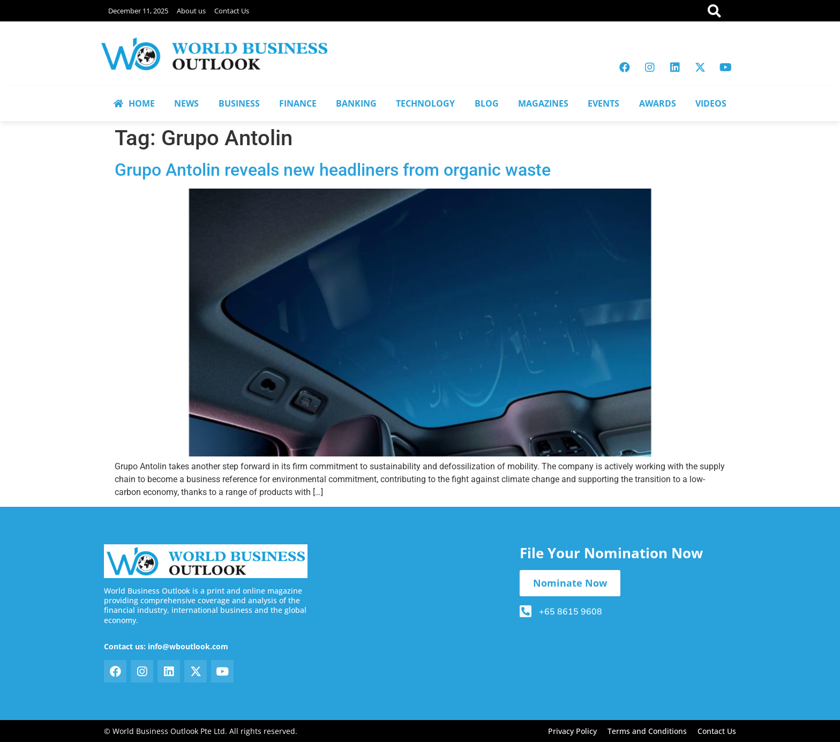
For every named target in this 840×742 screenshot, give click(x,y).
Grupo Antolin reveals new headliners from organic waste (333, 170)
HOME (134, 103)
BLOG (487, 103)
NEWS (186, 103)
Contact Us (231, 11)
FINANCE (298, 103)
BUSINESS (239, 103)
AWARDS (657, 103)
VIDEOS (710, 103)
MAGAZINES (543, 103)
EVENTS (603, 103)
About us (191, 11)
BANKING (356, 103)
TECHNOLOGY (425, 103)
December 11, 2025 (138, 11)
